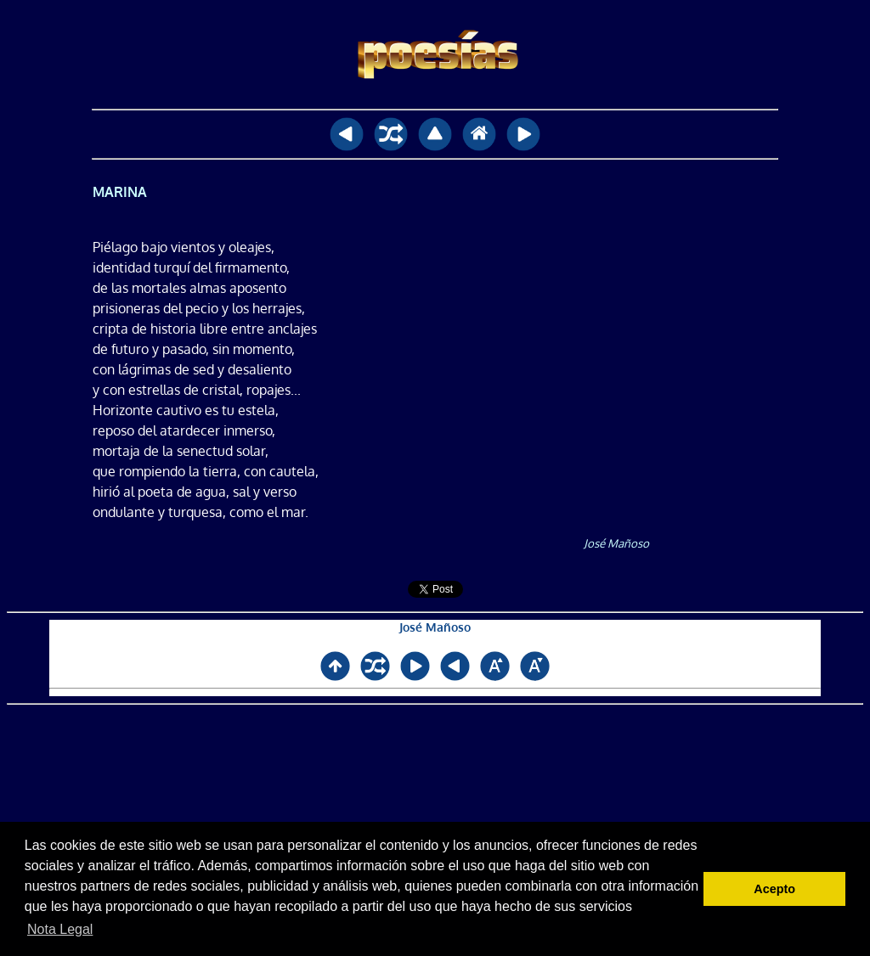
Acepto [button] (774, 889)
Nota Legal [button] (60, 929)
